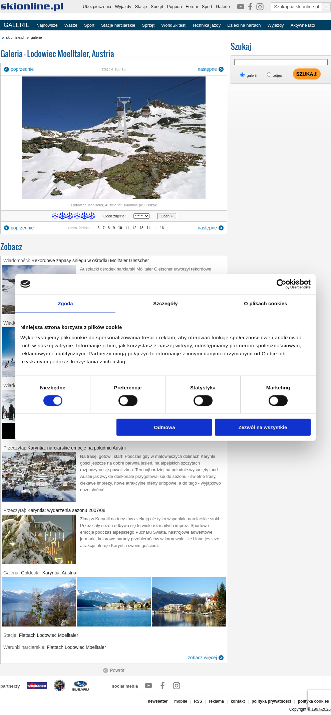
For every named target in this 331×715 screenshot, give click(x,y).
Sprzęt (157, 6)
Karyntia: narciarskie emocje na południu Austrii (76, 448)
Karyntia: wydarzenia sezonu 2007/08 (66, 510)
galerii (252, 75)
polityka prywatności (271, 701)
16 (162, 228)
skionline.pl (15, 37)
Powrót (117, 670)
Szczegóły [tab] (165, 303)
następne (207, 69)
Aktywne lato (303, 25)
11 (127, 228)
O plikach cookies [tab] (265, 303)
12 (134, 228)
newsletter (158, 701)
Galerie (223, 6)
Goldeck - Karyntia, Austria (48, 572)
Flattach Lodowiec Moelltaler (48, 635)
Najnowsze (47, 25)
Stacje (141, 6)
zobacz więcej (202, 657)
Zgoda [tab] (65, 303)
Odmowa (164, 427)
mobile (180, 701)
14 (148, 228)
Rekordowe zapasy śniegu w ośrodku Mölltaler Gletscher (90, 260)
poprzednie (22, 69)
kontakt (238, 701)
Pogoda (174, 6)
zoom (72, 228)
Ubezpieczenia (97, 6)
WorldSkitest (173, 25)
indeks (84, 228)
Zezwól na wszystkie (263, 427)
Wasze (70, 25)
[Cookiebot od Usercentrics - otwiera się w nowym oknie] (281, 284)
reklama (216, 701)
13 (141, 228)
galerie (36, 37)
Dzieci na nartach (244, 25)
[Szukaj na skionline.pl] (326, 6)
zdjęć (277, 75)
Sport (207, 6)
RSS (198, 701)
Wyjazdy (123, 6)
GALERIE (17, 25)
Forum (192, 6)
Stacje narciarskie (118, 25)
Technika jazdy (206, 25)
